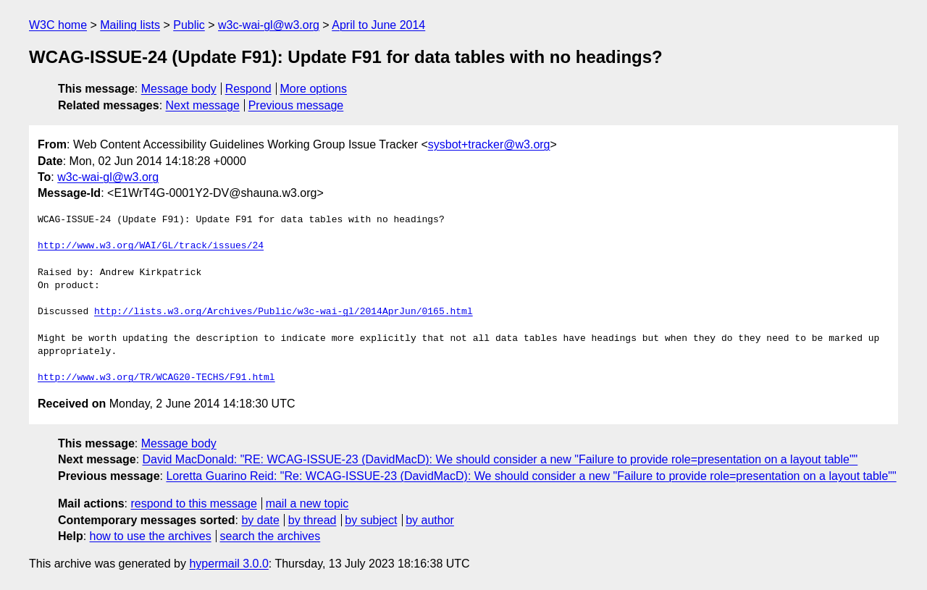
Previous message (296, 105)
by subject (371, 520)
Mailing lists (130, 25)
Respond (248, 89)
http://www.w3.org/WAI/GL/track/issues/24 (151, 246)
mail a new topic (307, 503)
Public (189, 25)
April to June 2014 (378, 25)
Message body (179, 89)
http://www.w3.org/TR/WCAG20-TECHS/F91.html (156, 377)
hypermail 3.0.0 (228, 563)
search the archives (270, 536)
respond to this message (193, 503)
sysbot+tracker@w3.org (489, 144)
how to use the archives (150, 536)
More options (314, 89)
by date (260, 520)
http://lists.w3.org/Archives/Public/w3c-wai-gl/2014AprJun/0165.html (283, 312)
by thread (312, 520)
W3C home (58, 25)
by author (430, 520)
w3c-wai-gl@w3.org (268, 25)
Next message (203, 105)
